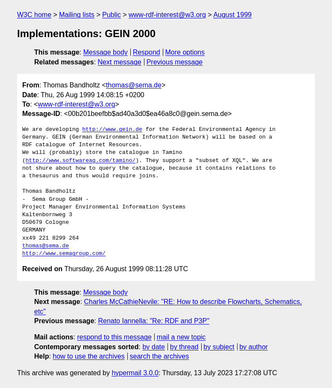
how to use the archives (89, 356)
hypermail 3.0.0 (135, 372)
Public (111, 14)
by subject (218, 346)
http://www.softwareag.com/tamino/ (80, 161)
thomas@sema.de (134, 85)
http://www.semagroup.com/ (64, 254)
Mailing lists (76, 14)
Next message (119, 62)
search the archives (159, 356)
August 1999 (232, 14)
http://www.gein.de (112, 129)
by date (153, 346)
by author (253, 346)
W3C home (34, 14)
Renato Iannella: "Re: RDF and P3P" (153, 320)
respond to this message (114, 337)
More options (185, 52)
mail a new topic (181, 337)
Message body (105, 52)
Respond (146, 52)
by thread (184, 346)
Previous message (175, 62)
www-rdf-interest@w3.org (167, 14)
